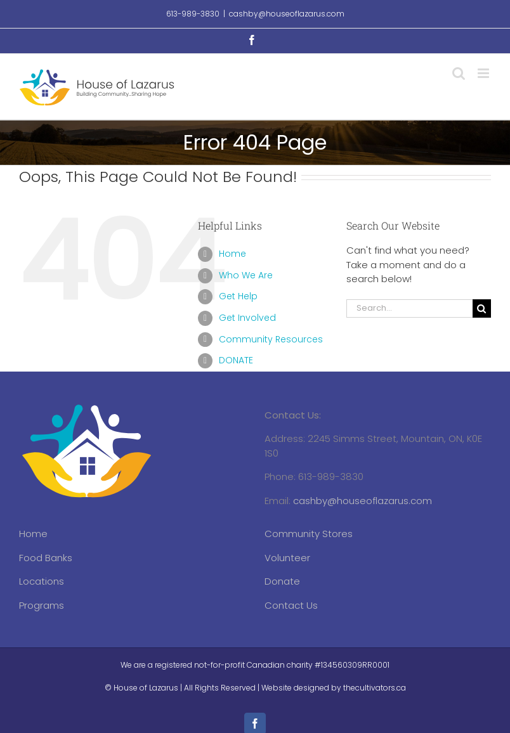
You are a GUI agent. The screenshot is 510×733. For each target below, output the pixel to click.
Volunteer (287, 557)
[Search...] (409, 308)
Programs (41, 605)
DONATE (236, 360)
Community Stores (309, 533)
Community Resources (271, 339)
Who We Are (246, 275)
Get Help (238, 296)
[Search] (482, 308)
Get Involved (247, 317)
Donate (282, 581)
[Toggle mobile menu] (484, 73)
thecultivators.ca (374, 687)
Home (232, 253)
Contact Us (291, 605)
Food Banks (45, 557)
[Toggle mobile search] (458, 73)
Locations (41, 581)
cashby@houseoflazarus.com (286, 13)
